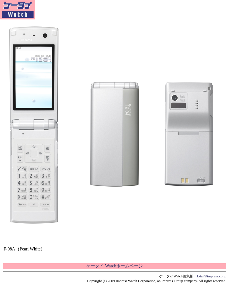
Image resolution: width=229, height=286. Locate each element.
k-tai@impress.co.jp (211, 276)
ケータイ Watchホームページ (114, 266)
